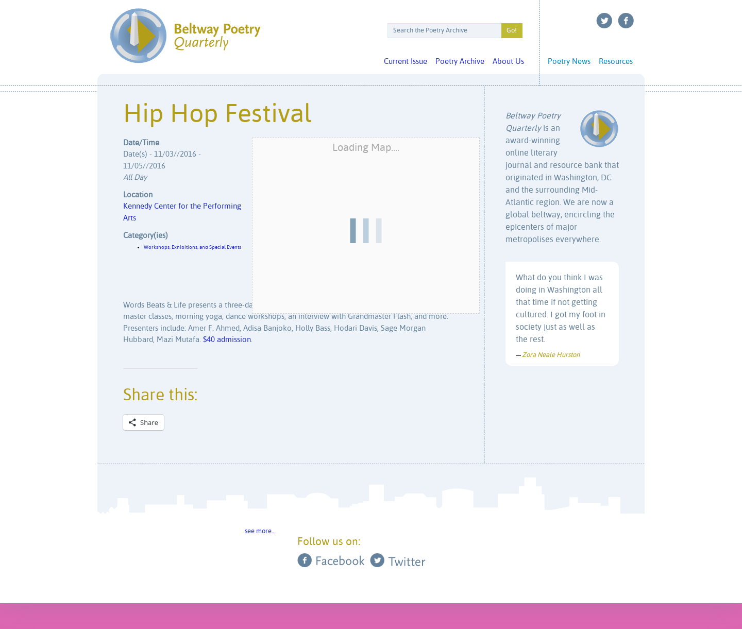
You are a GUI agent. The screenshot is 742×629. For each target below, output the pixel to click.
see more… (260, 531)
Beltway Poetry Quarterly (185, 35)
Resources (616, 61)
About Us (508, 61)
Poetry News (569, 61)
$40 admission (227, 340)
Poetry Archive (459, 61)
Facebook (626, 20)
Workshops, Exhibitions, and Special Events (192, 247)
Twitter (604, 20)
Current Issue (405, 61)
